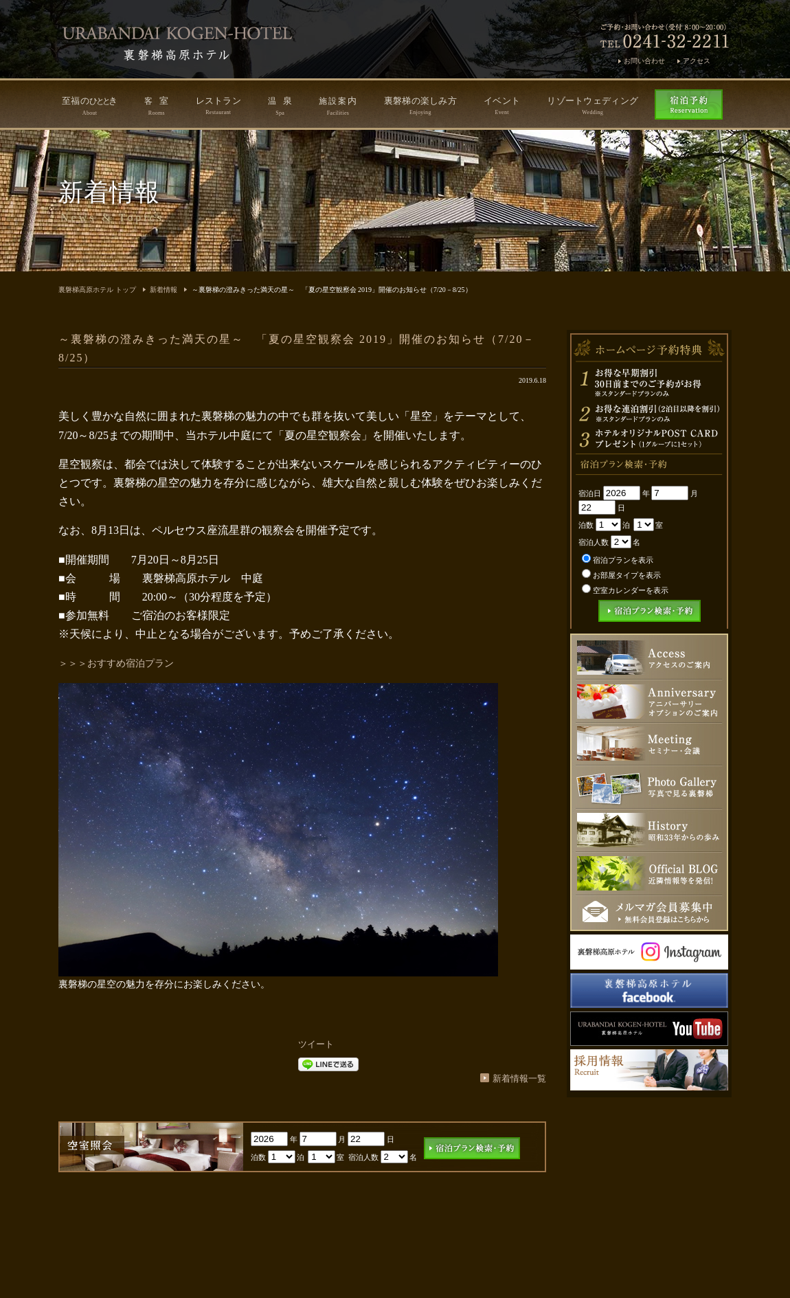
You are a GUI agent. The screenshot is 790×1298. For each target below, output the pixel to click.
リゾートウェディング (592, 105)
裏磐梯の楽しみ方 (420, 105)
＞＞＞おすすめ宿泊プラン (116, 663)
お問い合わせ (644, 61)
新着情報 (163, 289)
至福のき (89, 106)
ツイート (316, 1044)
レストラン (219, 105)
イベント (502, 105)
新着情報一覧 (519, 1078)
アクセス (696, 61)
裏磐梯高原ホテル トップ (97, 289)
